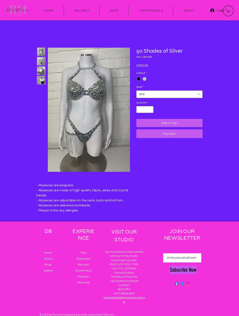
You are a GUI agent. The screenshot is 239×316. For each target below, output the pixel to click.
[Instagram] (187, 283)
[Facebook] (176, 283)
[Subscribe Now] (183, 270)
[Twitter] (182, 283)
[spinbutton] (145, 109)
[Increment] (150, 109)
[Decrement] (139, 109)
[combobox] (169, 94)
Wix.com (109, 314)
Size (140, 86)
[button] (228, 11)
